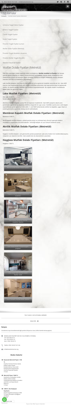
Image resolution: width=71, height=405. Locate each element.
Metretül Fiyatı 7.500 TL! (11, 375)
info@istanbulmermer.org (25, 2)
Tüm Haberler (7, 401)
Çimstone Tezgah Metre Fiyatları (13, 25)
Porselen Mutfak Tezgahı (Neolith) (14, 58)
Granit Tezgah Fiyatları (10, 39)
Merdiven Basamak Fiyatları (12, 63)
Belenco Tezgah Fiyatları (10, 30)
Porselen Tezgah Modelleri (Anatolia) (15, 53)
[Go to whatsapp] (4, 399)
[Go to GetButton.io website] (4, 403)
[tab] (35, 25)
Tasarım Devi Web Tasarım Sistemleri (35, 404)
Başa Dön (34, 321)
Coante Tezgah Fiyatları (10, 34)
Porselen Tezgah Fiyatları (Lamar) (13, 44)
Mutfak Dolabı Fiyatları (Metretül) (13, 49)
